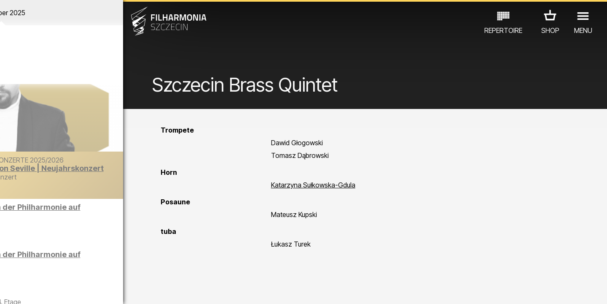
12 (144, 289)
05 (58, 289)
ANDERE (76, 267)
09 (107, 289)
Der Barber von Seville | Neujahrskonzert (93, 181)
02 (21, 289)
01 (9, 289)
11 (131, 289)
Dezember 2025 (79, 12)
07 (83, 289)
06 (71, 289)
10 (119, 289)
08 (95, 289)
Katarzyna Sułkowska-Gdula (335, 195)
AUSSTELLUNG (111, 255)
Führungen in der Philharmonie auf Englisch (98, 214)
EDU (72, 255)
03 (34, 289)
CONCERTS (38, 255)
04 (46, 289)
